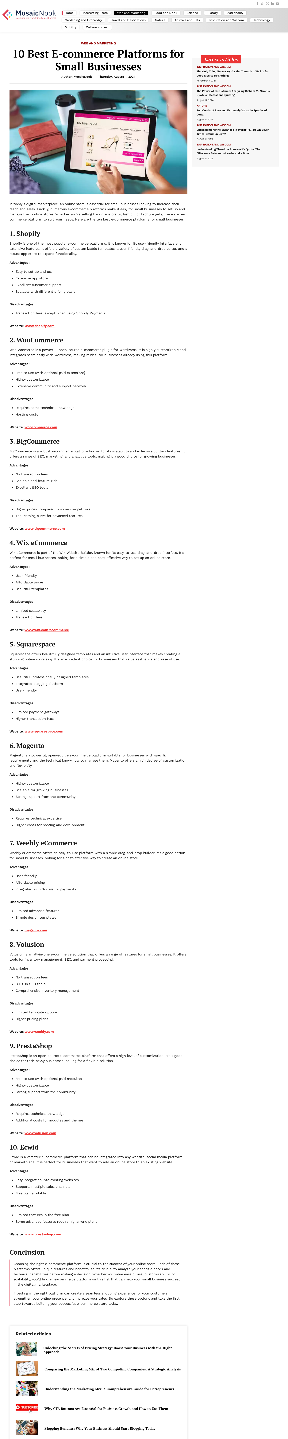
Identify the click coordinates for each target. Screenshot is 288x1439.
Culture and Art (97, 27)
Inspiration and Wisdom (226, 20)
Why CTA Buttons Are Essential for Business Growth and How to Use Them (106, 1409)
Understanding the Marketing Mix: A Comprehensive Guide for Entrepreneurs (109, 1389)
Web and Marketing (131, 13)
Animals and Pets (187, 20)
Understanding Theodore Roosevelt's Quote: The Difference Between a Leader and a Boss (228, 151)
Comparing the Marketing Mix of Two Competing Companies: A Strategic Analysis (112, 1369)
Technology (261, 20)
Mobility (70, 27)
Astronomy (235, 13)
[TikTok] (262, 4)
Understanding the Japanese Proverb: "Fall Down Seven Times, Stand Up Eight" (233, 131)
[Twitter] (267, 4)
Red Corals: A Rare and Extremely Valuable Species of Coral (232, 112)
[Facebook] (257, 4)
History (212, 13)
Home (69, 13)
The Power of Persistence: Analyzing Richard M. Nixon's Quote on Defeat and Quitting (233, 93)
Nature (160, 20)
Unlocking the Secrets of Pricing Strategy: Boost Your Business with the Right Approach (107, 1350)
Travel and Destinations (128, 20)
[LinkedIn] (272, 4)
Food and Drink (166, 13)
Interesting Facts (95, 13)
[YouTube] (277, 4)
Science (192, 13)
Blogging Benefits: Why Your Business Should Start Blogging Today (100, 1428)
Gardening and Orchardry (83, 20)
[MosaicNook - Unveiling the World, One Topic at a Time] (30, 20)
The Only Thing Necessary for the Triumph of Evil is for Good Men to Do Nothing (233, 73)
